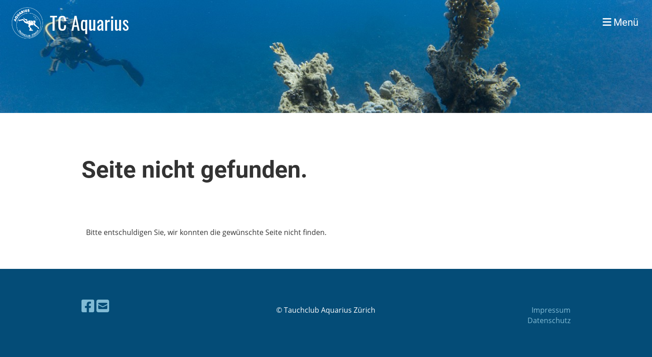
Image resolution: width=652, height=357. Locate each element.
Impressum (551, 310)
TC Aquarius (89, 22)
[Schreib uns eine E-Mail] (102, 305)
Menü (620, 22)
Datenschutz (548, 320)
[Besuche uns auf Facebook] (88, 305)
